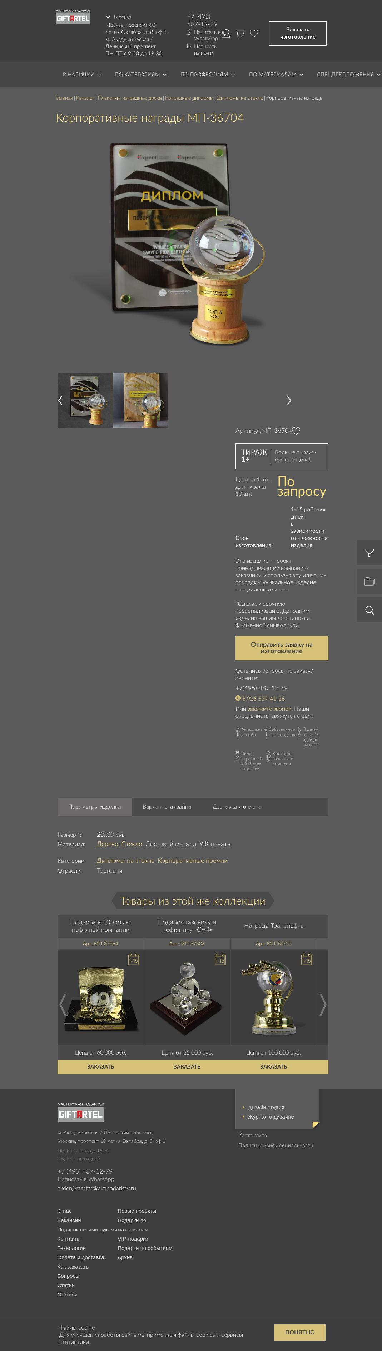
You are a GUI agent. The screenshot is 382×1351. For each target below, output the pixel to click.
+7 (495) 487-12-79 (202, 21)
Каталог (85, 97)
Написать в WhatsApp (207, 35)
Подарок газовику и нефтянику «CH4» (187, 925)
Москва (123, 16)
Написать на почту (205, 50)
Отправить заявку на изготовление (282, 647)
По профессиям (204, 73)
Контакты (69, 1238)
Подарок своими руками (88, 1229)
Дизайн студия (266, 1106)
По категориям (137, 73)
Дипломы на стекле (240, 97)
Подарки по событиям (145, 1247)
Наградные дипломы (189, 97)
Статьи (66, 1284)
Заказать (100, 1066)
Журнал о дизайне (271, 1115)
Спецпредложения (345, 73)
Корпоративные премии (193, 860)
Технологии (72, 1247)
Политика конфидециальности (275, 1144)
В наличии (78, 73)
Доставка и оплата (237, 806)
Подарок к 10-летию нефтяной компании (100, 925)
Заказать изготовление (298, 33)
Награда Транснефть (273, 925)
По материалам (273, 73)
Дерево (107, 843)
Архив (125, 1257)
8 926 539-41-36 (263, 698)
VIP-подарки (133, 1238)
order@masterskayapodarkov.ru (97, 1187)
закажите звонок (269, 708)
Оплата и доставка (81, 1257)
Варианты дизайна (167, 806)
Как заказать (73, 1266)
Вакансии (69, 1219)
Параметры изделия (94, 806)
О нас (65, 1210)
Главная (64, 97)
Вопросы (68, 1275)
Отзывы (67, 1294)
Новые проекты (137, 1210)
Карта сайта (252, 1134)
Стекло (131, 843)
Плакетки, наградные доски (130, 97)
